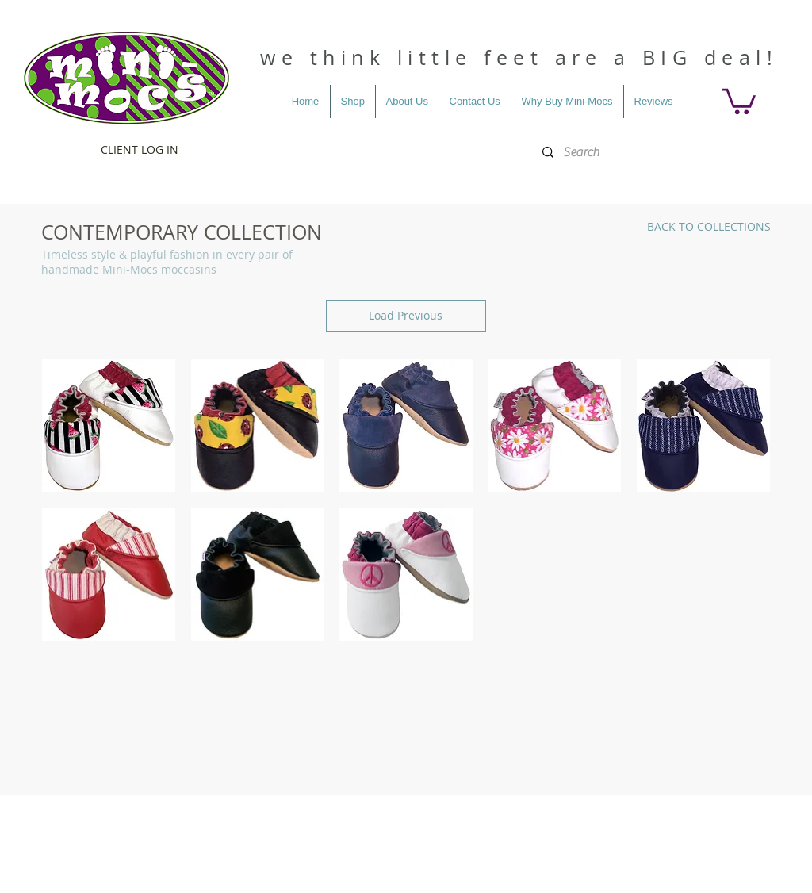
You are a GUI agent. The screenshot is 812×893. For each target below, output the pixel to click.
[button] (739, 100)
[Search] (652, 152)
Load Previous (405, 315)
